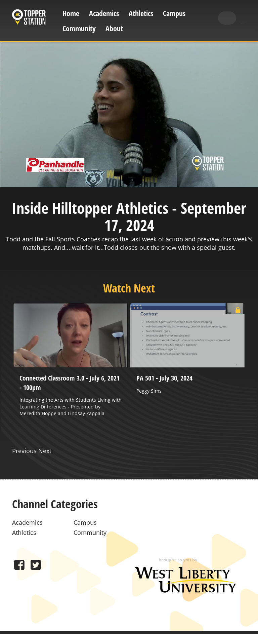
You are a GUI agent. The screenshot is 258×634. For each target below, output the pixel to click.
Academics (104, 13)
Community (79, 28)
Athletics (141, 13)
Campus (174, 13)
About (114, 28)
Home (70, 13)
